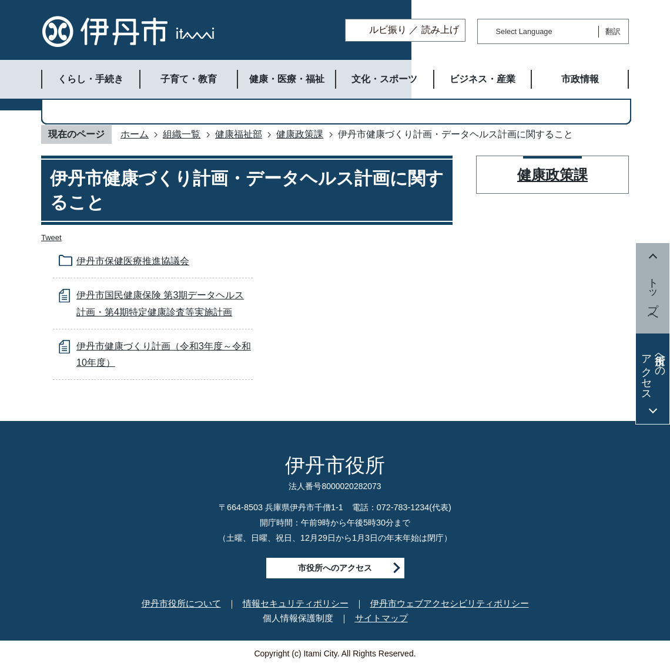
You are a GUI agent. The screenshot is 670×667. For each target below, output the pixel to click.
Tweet (51, 237)
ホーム (134, 134)
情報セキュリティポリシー (296, 603)
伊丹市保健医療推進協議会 (132, 261)
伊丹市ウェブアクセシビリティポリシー (449, 603)
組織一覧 (181, 134)
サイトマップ (381, 618)
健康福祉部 (238, 134)
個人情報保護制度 (298, 618)
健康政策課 (299, 134)
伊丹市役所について (181, 603)
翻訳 (613, 31)
